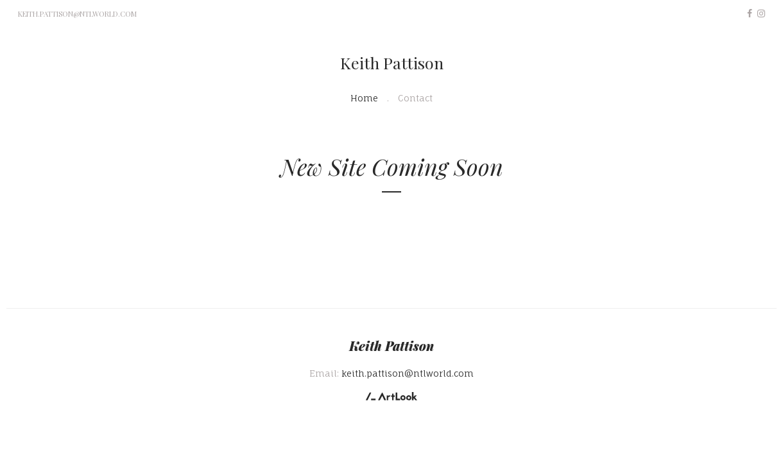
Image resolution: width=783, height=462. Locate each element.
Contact (415, 97)
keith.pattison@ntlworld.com (77, 14)
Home (364, 97)
